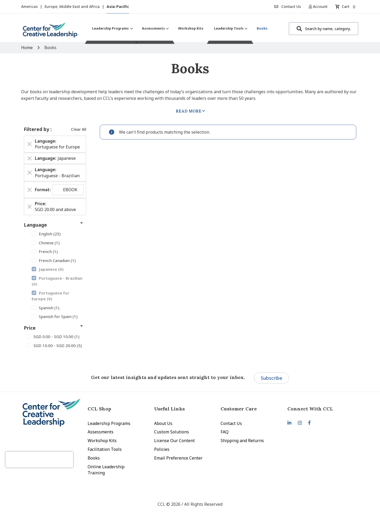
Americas (30, 6)
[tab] (320, 409)
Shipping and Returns (242, 440)
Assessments (100, 432)
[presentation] (49, 454)
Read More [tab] (188, 111)
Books (94, 458)
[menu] (180, 28)
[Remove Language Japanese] (29, 158)
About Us (163, 423)
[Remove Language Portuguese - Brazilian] (29, 172)
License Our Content (174, 440)
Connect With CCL (310, 409)
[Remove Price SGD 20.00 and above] (29, 206)
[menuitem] (112, 28)
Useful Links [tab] (169, 409)
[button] (320, 6)
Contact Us (287, 6)
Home (27, 47)
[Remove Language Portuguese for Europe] (29, 144)
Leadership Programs (109, 423)
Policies (161, 449)
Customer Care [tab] (239, 409)
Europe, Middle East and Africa (73, 6)
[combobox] (323, 28)
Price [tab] (30, 328)
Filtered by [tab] (37, 129)
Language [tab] (35, 225)
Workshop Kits (102, 440)
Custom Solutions (171, 432)
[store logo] (50, 32)
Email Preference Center (178, 458)
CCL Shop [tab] (99, 409)
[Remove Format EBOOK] (29, 189)
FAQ (225, 432)
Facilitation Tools (105, 449)
